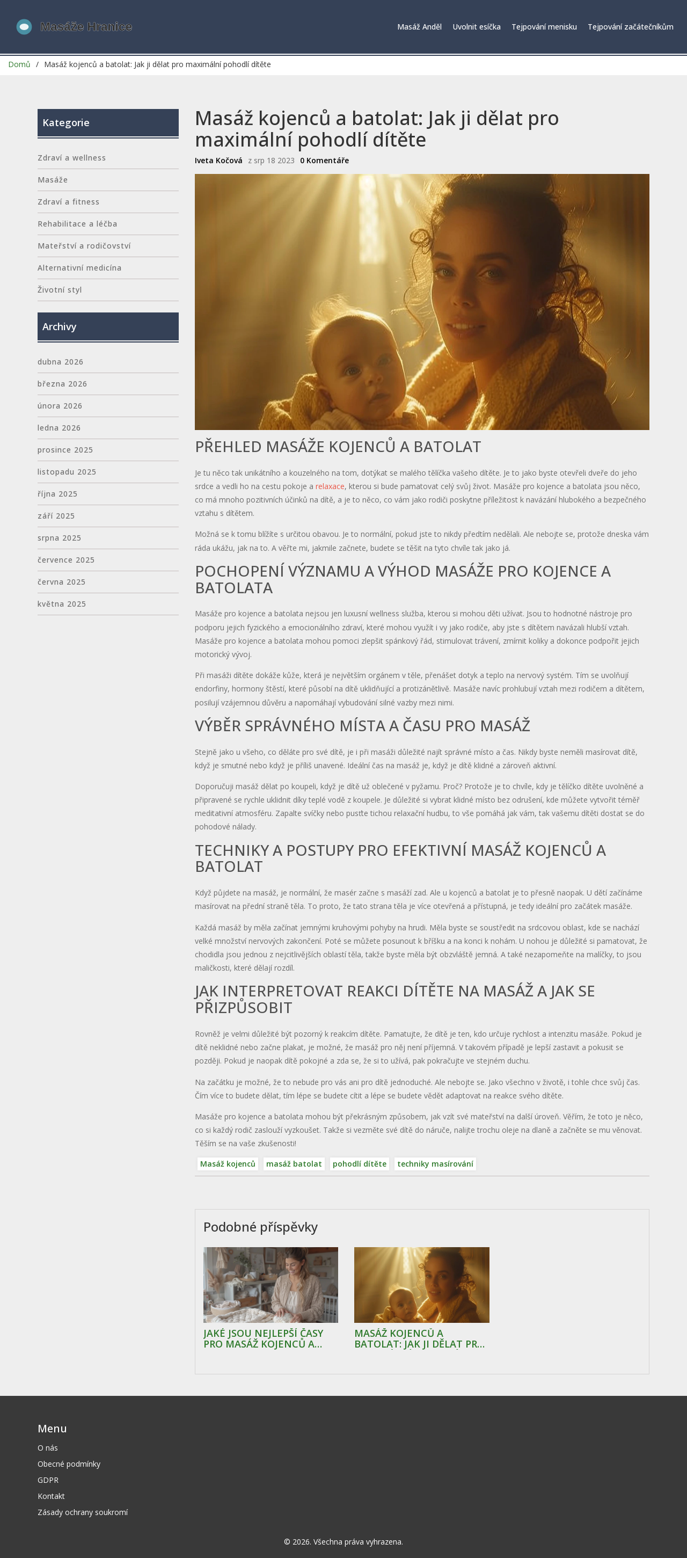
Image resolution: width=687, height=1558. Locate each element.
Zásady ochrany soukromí (83, 1512)
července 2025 (66, 560)
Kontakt (51, 1496)
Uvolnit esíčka (476, 26)
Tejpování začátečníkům (631, 26)
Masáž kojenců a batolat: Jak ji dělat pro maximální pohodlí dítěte (419, 1339)
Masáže (53, 179)
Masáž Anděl (419, 26)
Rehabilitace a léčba (78, 224)
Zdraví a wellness (72, 157)
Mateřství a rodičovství (84, 246)
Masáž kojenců (227, 1164)
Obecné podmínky (69, 1464)
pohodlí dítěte (359, 1164)
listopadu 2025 (67, 472)
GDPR (48, 1480)
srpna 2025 (60, 538)
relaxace (330, 486)
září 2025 (56, 516)
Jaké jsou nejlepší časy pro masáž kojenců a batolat (263, 1339)
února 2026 (60, 406)
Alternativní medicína (80, 268)
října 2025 (58, 494)
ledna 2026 (59, 428)
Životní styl (60, 290)
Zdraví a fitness (69, 201)
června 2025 (62, 582)
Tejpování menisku (544, 26)
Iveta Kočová (219, 160)
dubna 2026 (61, 361)
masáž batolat (294, 1164)
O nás (48, 1448)
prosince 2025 (65, 450)
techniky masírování (435, 1164)
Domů (19, 64)
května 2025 (62, 604)
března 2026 (62, 383)
